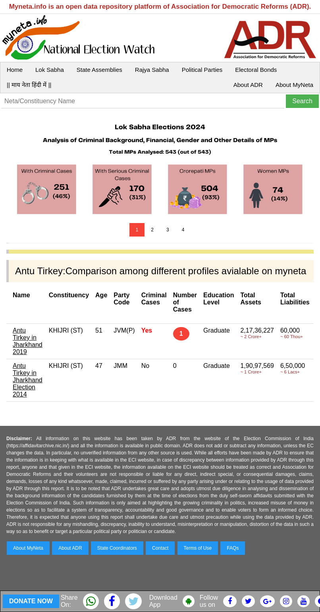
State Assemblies (99, 69)
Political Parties (202, 69)
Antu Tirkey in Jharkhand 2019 (27, 341)
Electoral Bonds (256, 69)
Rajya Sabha (152, 69)
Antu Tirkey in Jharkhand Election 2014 (27, 380)
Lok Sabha (49, 69)
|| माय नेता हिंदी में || (29, 84)
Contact (160, 548)
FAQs (233, 548)
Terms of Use (198, 548)
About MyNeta (294, 84)
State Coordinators (117, 548)
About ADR (248, 84)
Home (15, 69)
